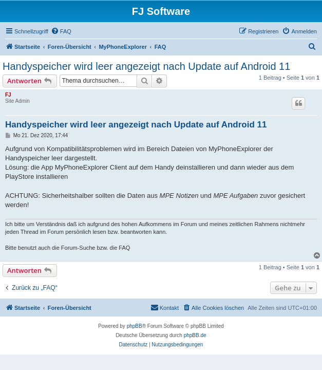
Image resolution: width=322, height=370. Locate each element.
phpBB (134, 326)
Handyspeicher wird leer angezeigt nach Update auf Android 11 (146, 66)
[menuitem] (61, 31)
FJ (8, 95)
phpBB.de (195, 335)
